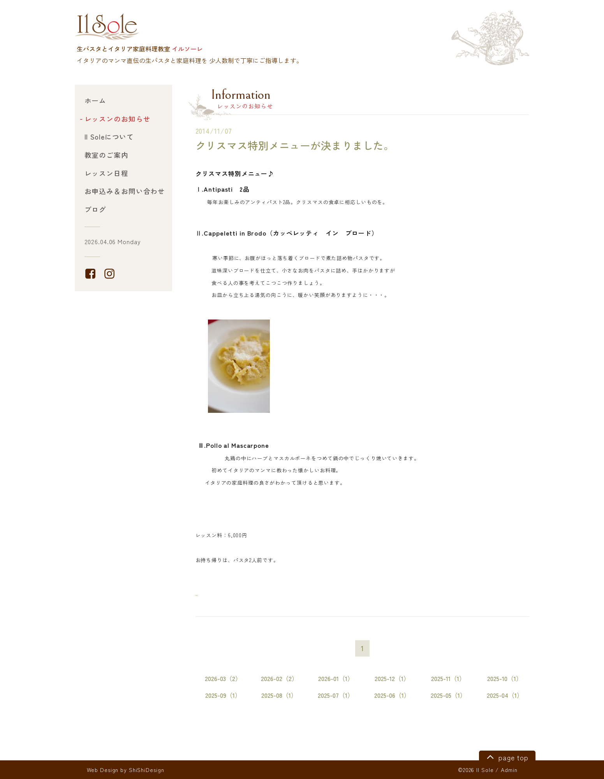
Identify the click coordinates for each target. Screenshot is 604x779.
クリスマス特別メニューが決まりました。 (294, 145)
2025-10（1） (504, 678)
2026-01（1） (336, 678)
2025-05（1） (448, 695)
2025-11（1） (448, 678)
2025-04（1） (505, 695)
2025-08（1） (279, 695)
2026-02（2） (279, 678)
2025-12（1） (392, 678)
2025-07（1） (336, 695)
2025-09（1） (223, 695)
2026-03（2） (223, 678)
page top (506, 756)
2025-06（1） (392, 695)
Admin (509, 770)
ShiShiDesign (146, 770)
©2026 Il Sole (475, 770)
